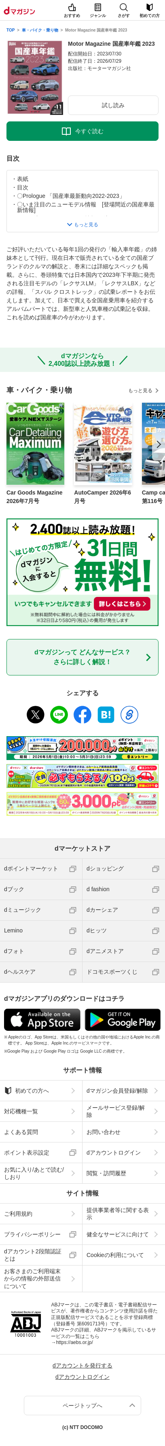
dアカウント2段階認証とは (32, 1255)
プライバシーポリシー (32, 1234)
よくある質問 (21, 1132)
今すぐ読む (89, 131)
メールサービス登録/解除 (116, 1111)
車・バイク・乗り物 (40, 30)
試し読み (113, 105)
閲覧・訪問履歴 (106, 1173)
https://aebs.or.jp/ (74, 1342)
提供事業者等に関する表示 (118, 1214)
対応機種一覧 (21, 1111)
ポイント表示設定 (26, 1152)
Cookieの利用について (115, 1255)
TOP (10, 30)
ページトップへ (82, 1405)
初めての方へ (26, 1091)
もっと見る (140, 390)
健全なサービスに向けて (118, 1234)
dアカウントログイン (114, 1152)
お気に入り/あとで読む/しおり (34, 1173)
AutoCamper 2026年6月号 (102, 496)
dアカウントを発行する (82, 1365)
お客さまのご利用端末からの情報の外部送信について (32, 1278)
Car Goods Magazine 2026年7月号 (34, 496)
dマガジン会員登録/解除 (117, 1090)
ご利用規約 (18, 1213)
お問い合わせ (104, 1132)
